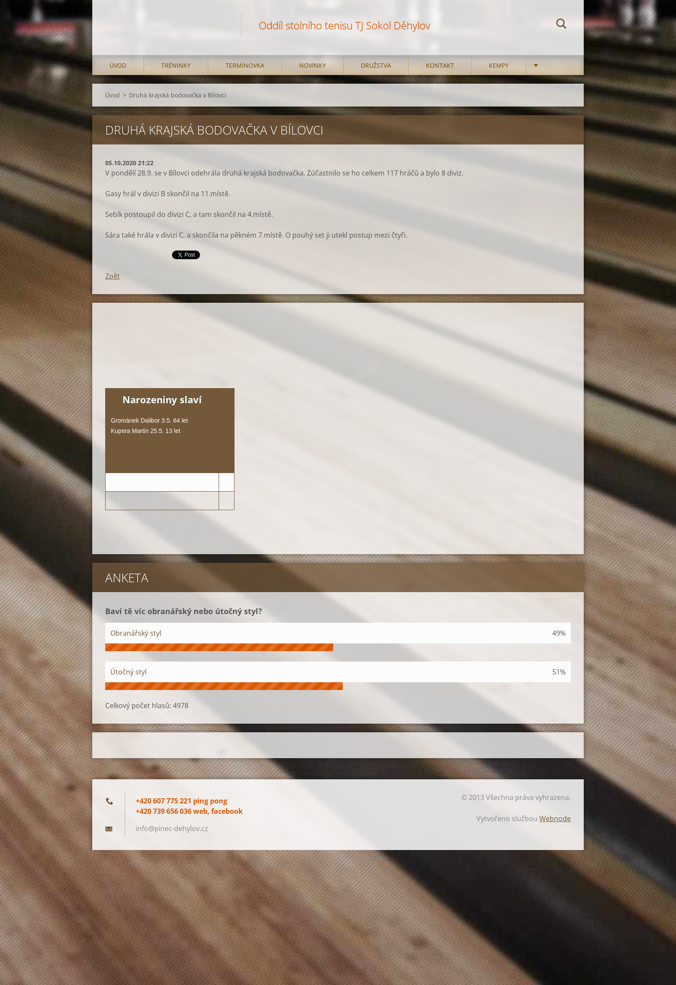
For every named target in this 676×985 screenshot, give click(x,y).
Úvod (118, 65)
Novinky (312, 65)
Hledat (561, 25)
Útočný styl (128, 672)
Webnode (555, 818)
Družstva (376, 65)
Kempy (499, 65)
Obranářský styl (135, 633)
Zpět (112, 276)
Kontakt (440, 65)
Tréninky (176, 65)
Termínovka (244, 65)
